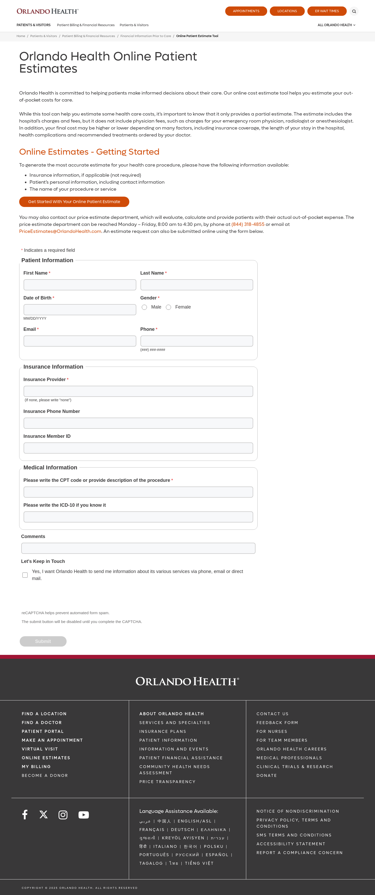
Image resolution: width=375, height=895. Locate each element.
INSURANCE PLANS (163, 731)
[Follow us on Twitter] (43, 813)
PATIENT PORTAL (43, 731)
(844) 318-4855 (248, 224)
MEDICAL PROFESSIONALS (289, 758)
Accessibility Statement (291, 844)
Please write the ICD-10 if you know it (65, 505)
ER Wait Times (327, 11)
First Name (36, 273)
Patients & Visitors (34, 25)
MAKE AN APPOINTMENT (52, 740)
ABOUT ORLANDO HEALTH (171, 714)
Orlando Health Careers (292, 749)
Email (30, 329)
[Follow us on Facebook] (25, 815)
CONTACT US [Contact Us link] (273, 714)
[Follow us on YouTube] (84, 815)
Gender (148, 297)
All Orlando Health (335, 25)
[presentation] (59, 596)
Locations (287, 11)
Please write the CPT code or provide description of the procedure (97, 480)
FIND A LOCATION (44, 714)
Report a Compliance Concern (300, 852)
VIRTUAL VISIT (40, 749)
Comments (33, 536)
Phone (147, 329)
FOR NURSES (272, 731)
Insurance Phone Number (52, 411)
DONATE (267, 775)
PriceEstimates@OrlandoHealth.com (60, 231)
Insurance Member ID (47, 436)
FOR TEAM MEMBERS (282, 740)
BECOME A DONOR (45, 775)
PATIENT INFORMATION (168, 740)
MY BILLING (36, 766)
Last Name (152, 273)
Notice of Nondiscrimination (298, 811)
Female (183, 307)
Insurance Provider (45, 379)
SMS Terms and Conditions (294, 835)
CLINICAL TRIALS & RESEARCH (295, 766)
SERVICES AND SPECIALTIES (174, 722)
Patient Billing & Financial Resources (86, 25)
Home (21, 36)
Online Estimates (46, 758)
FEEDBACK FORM (278, 722)
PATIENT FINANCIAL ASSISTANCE (181, 758)
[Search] (354, 11)
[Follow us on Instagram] (63, 815)
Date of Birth (38, 297)
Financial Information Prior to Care (146, 36)
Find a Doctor (42, 722)
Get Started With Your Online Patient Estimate (74, 201)
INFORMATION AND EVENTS (174, 749)
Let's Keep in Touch (43, 561)
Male (156, 307)
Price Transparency (167, 781)
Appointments (246, 11)
